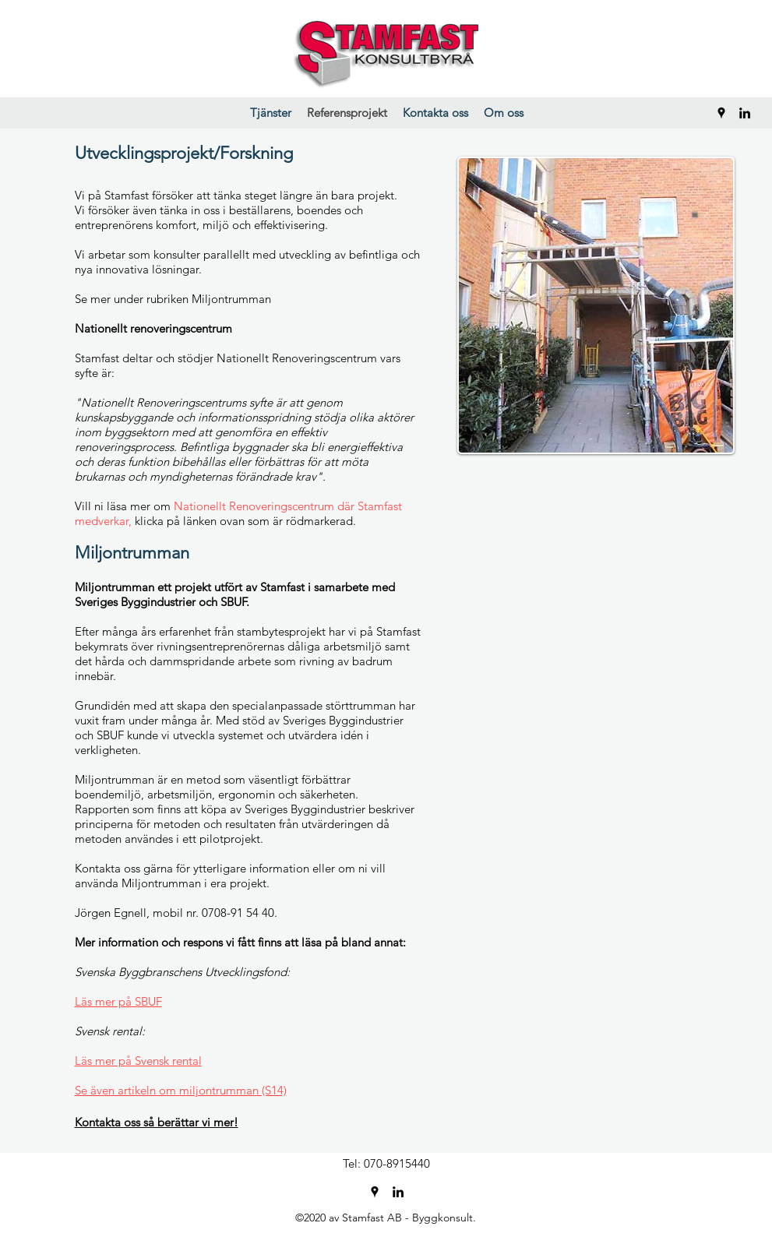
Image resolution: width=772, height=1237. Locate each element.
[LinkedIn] (745, 113)
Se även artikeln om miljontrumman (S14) (181, 1090)
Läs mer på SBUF (118, 1001)
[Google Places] (721, 113)
